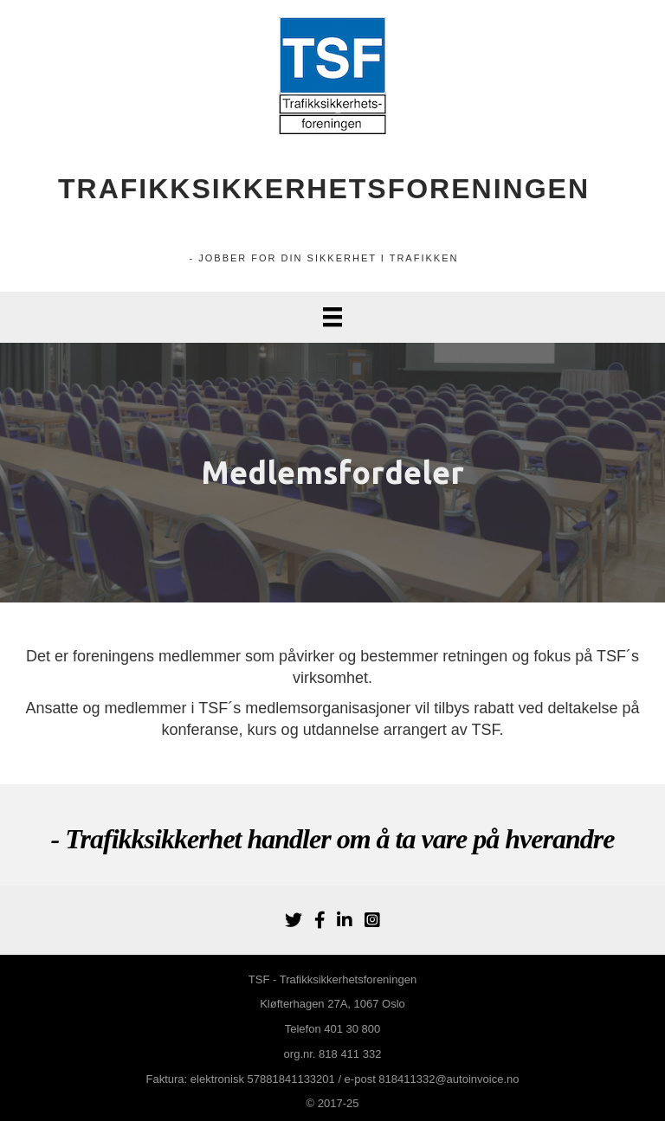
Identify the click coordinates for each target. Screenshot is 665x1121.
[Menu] (332, 317)
